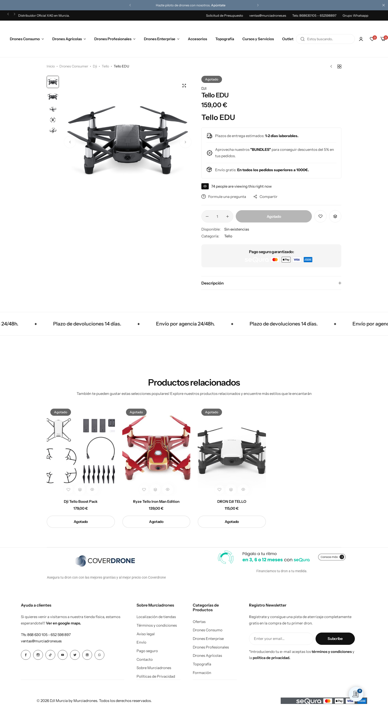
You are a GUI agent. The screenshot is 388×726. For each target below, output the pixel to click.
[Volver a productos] (339, 66)
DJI (204, 88)
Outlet (287, 39)
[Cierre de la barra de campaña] (384, 5)
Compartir (265, 196)
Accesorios (197, 39)
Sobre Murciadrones (154, 668)
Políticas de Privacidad (156, 676)
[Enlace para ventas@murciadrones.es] (41, 641)
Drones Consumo (25, 39)
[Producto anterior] (332, 66)
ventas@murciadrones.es (267, 15)
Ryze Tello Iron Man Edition (156, 501)
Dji (95, 66)
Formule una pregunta (223, 196)
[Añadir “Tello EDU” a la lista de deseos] (320, 216)
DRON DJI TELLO (231, 501)
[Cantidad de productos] (217, 216)
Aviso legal (146, 634)
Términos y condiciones (157, 625)
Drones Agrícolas (67, 39)
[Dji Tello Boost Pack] (81, 450)
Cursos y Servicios (258, 39)
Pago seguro (147, 651)
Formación (202, 673)
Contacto (145, 659)
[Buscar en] (302, 39)
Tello (105, 66)
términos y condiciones (332, 651)
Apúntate (222, 5)
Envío (141, 642)
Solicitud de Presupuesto (224, 15)
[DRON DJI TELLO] (232, 450)
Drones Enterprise (159, 39)
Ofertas (199, 622)
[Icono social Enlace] (26, 655)
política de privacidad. (271, 657)
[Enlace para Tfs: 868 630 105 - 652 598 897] (45, 634)
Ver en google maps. (63, 623)
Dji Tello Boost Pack (80, 501)
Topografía (224, 39)
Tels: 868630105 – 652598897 (314, 15)
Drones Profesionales (112, 39)
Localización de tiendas (156, 617)
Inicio (51, 66)
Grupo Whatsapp (355, 15)
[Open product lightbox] (184, 85)
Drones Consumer (73, 66)
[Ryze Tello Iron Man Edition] (156, 450)
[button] (130, 5)
